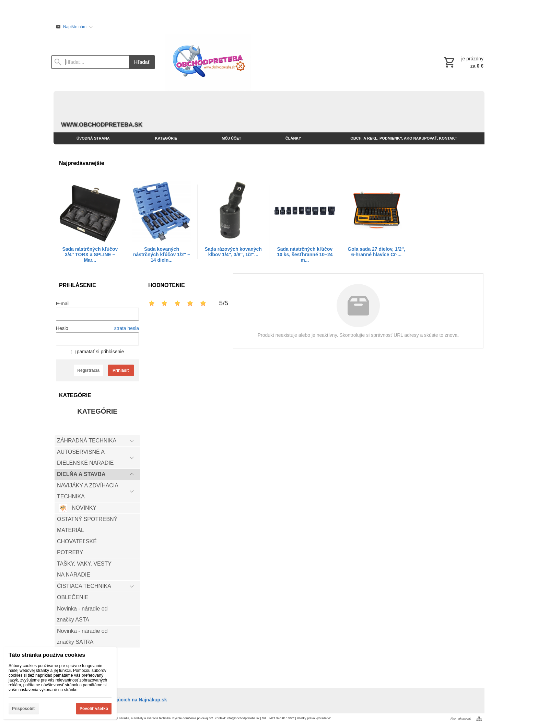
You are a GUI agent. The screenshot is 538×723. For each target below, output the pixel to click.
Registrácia (88, 370)
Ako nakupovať (461, 718)
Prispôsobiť (23, 708)
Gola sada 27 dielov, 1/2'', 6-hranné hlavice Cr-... (376, 251)
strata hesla (126, 328)
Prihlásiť (121, 370)
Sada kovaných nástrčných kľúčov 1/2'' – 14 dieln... (161, 254)
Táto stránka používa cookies (47, 655)
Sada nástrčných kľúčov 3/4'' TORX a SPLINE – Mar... (90, 254)
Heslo (62, 328)
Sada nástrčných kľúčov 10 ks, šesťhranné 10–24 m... (304, 254)
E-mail (63, 303)
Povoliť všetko (94, 708)
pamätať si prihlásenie (97, 351)
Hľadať (142, 62)
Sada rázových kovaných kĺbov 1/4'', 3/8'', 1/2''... (233, 251)
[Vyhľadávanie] (90, 62)
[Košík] (463, 62)
